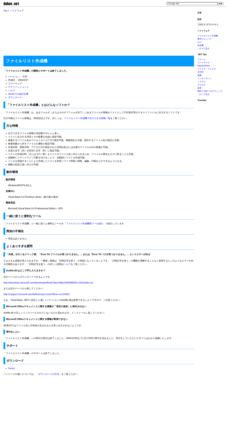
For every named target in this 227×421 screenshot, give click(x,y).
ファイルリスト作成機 (207, 36)
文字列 (200, 72)
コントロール (203, 62)
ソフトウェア (17, 10)
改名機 (200, 45)
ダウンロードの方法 (48, 374)
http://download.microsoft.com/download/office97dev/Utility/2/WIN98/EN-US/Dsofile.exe (48, 282)
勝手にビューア (204, 39)
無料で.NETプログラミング (209, 91)
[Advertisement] (90, 32)
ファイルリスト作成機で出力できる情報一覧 (87, 118)
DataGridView (203, 66)
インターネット (204, 78)
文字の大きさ (212, 24)
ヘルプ (11, 90)
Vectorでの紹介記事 (18, 94)
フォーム (201, 59)
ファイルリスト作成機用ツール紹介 (84, 223)
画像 (199, 75)
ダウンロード (15, 97)
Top (5, 10)
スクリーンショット (18, 87)
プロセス (201, 85)
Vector (11, 368)
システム (201, 81)
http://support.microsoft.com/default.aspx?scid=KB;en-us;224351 (36, 294)
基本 (199, 88)
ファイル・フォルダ (206, 69)
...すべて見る (203, 48)
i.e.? (199, 42)
